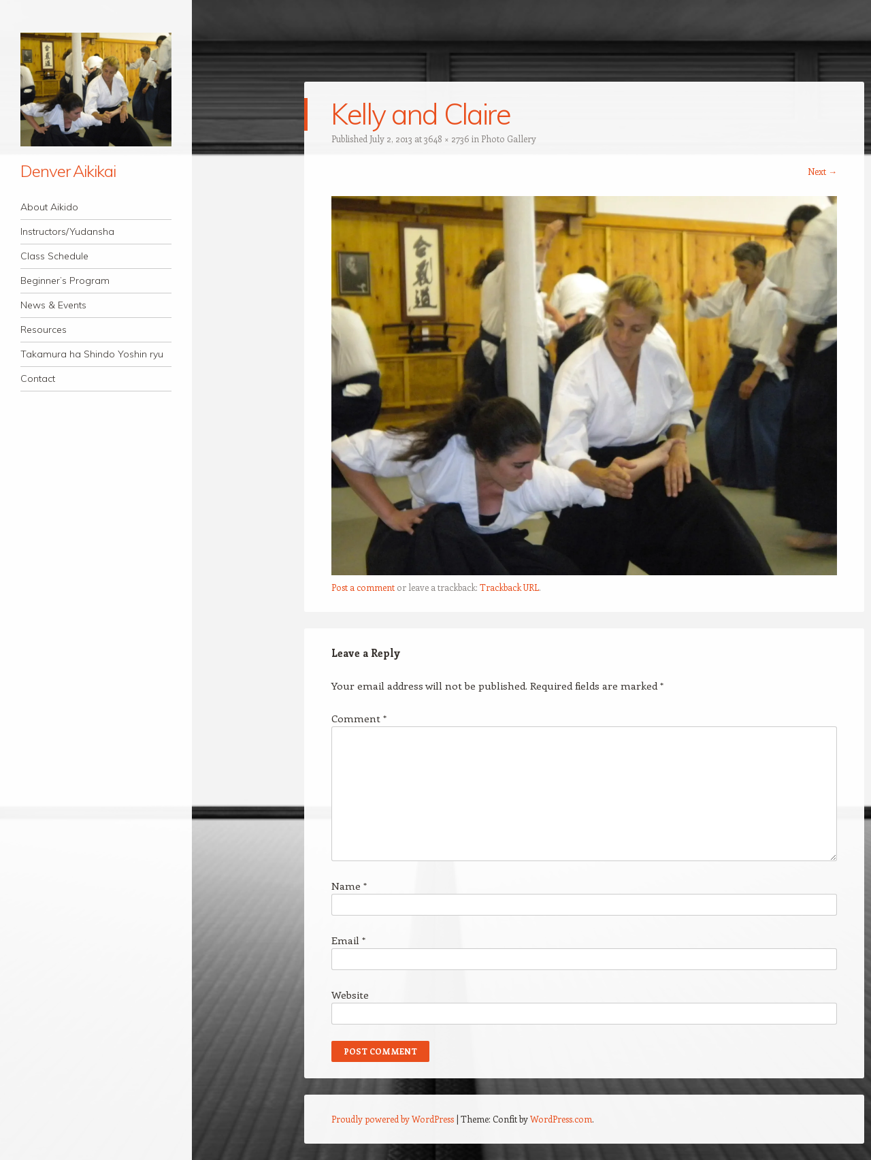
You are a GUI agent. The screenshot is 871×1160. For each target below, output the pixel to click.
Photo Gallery (508, 138)
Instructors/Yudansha (67, 231)
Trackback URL (509, 587)
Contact (37, 378)
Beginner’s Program (65, 280)
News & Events (53, 305)
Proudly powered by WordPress (392, 1119)
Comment (359, 718)
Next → (822, 171)
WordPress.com (561, 1119)
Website (350, 994)
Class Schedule (54, 256)
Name (349, 885)
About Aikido (49, 207)
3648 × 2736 (447, 138)
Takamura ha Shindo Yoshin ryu (91, 354)
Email (348, 940)
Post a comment (363, 587)
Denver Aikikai (68, 171)
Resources (43, 329)
